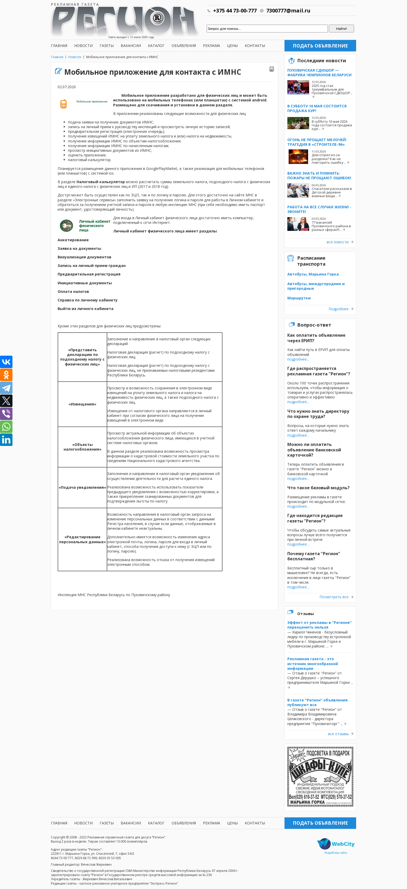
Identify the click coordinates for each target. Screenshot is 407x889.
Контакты (255, 45)
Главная (59, 45)
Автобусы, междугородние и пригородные (316, 286)
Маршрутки (299, 297)
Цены (232, 45)
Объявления (184, 45)
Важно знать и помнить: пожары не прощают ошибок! (319, 175)
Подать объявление (320, 46)
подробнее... (298, 359)
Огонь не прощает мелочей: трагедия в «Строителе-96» (317, 142)
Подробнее (339, 309)
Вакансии (131, 45)
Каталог (156, 45)
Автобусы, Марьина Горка (313, 274)
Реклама (211, 45)
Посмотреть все (334, 597)
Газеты (107, 45)
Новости (83, 45)
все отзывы (338, 734)
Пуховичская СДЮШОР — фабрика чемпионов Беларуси (319, 72)
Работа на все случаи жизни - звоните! (319, 209)
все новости (338, 242)
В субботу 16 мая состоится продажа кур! (317, 108)
